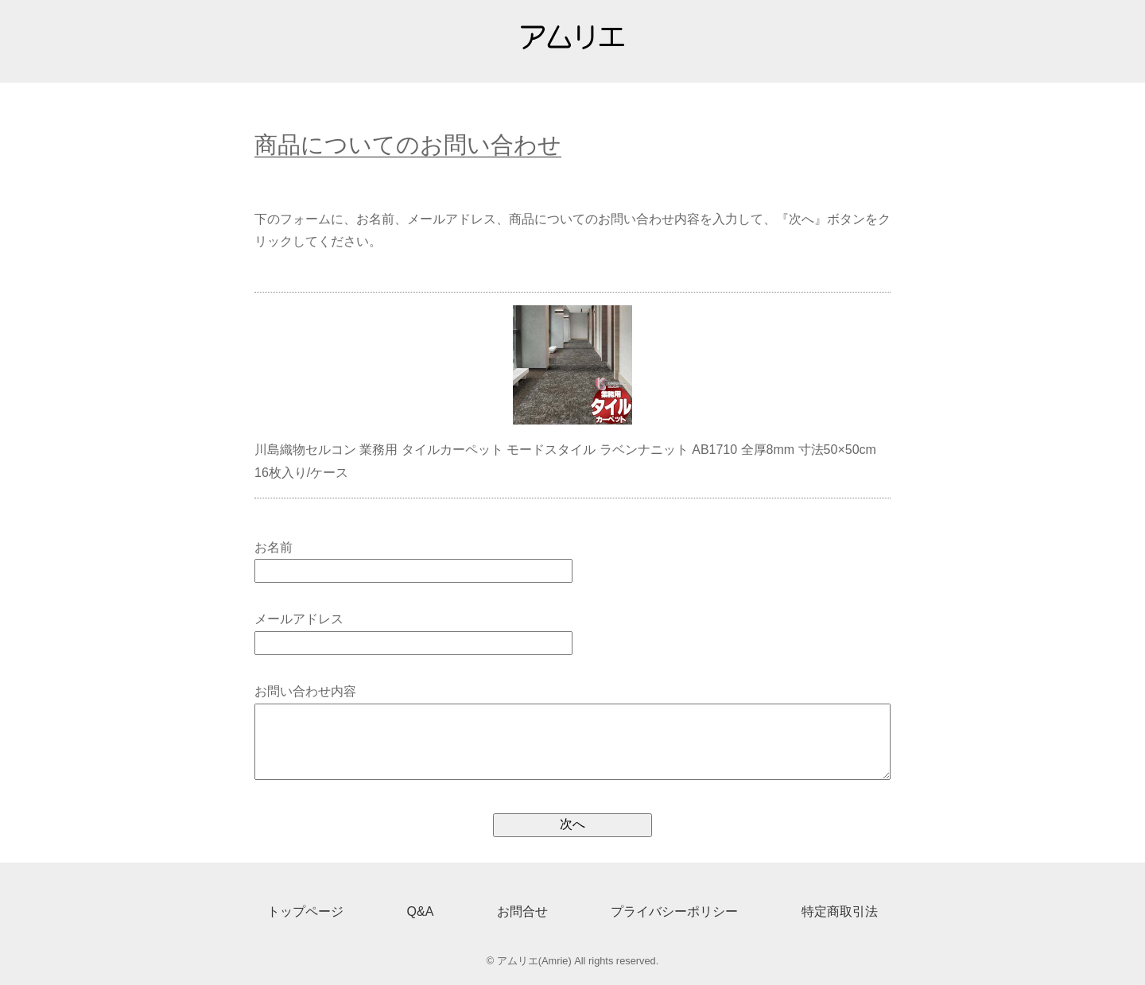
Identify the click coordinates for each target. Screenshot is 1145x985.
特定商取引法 (840, 911)
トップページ (305, 911)
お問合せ (522, 911)
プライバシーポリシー (674, 911)
